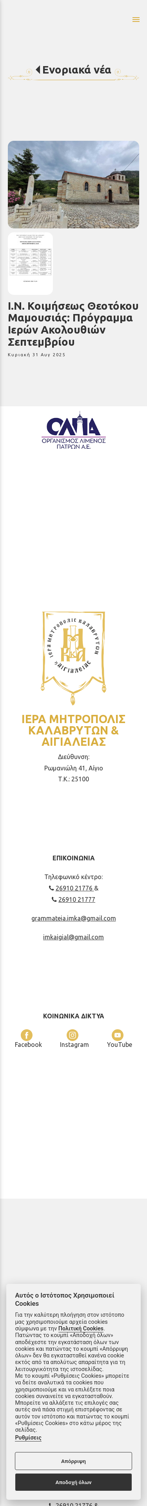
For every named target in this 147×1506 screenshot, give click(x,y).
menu (136, 19)
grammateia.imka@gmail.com (73, 918)
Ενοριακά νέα (76, 69)
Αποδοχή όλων (73, 1482)
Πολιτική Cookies (80, 1328)
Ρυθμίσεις (28, 1437)
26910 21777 (73, 899)
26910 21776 (71, 888)
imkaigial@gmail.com (73, 937)
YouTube (119, 1038)
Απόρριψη (73, 1461)
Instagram (74, 1038)
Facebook (28, 1038)
